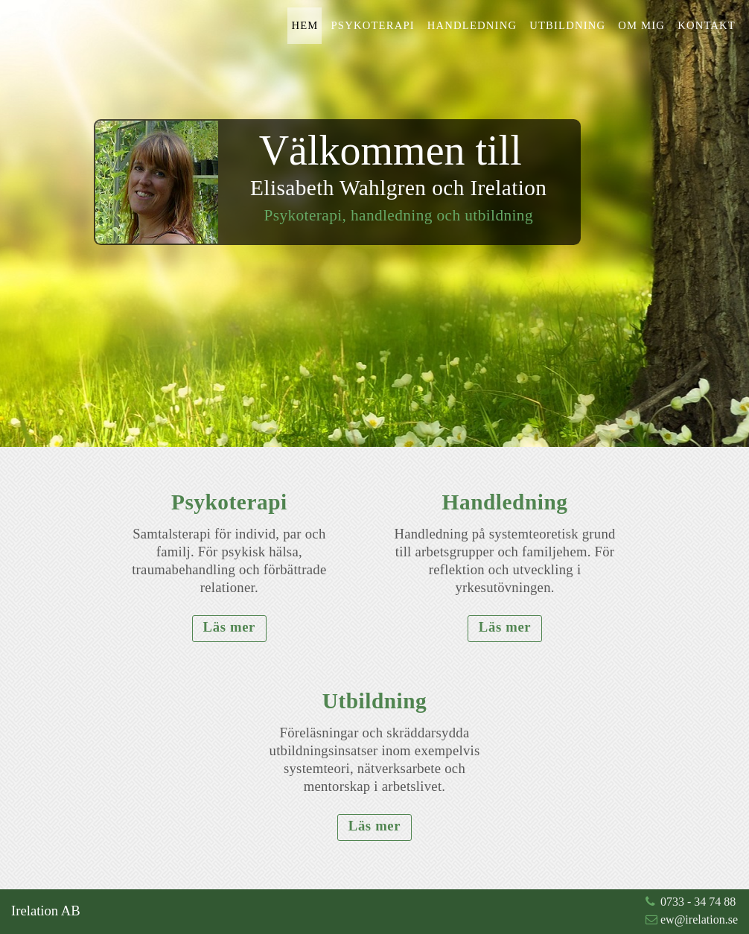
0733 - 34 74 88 (698, 901)
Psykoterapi (373, 25)
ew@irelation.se (699, 919)
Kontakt (707, 25)
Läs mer (229, 627)
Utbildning (567, 25)
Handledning (472, 25)
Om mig (641, 25)
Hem (304, 25)
